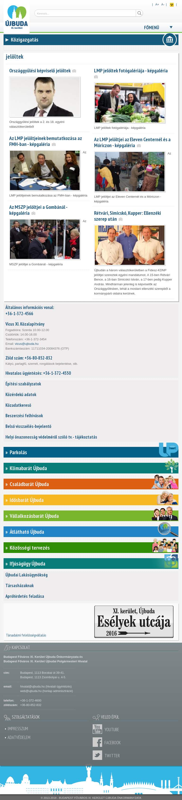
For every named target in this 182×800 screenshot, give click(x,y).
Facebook (99, 742)
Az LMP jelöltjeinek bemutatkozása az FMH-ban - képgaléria (45, 141)
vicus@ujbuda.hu (27, 344)
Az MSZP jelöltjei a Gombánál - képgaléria (38, 210)
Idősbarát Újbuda (27, 499)
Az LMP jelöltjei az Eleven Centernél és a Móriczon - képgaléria (132, 142)
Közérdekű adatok (20, 394)
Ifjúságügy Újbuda (27, 563)
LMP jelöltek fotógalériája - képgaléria (131, 70)
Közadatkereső (18, 405)
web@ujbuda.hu (30, 691)
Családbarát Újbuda (29, 484)
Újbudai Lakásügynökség (26, 575)
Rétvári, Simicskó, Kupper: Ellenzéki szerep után (127, 216)
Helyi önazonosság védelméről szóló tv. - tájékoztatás (51, 437)
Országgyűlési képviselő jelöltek (39, 70)
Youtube (99, 729)
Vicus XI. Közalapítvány (24, 324)
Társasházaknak (19, 585)
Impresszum (18, 728)
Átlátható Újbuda (27, 531)
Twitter (99, 755)
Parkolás (18, 452)
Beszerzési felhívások (24, 415)
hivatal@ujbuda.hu (32, 686)
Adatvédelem (19, 737)
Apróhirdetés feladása (24, 596)
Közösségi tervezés (30, 547)
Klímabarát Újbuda (28, 468)
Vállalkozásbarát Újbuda (34, 515)
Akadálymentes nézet (171, 4)
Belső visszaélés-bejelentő (28, 426)
